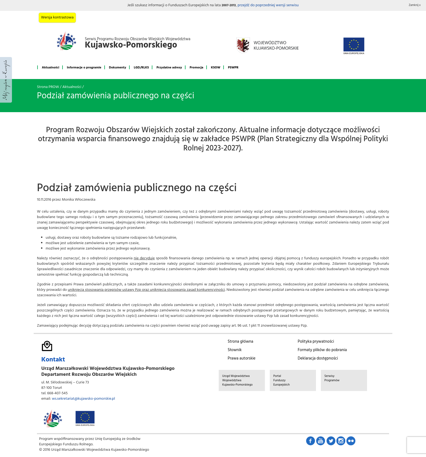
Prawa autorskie (241, 358)
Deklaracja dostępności (318, 358)
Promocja (196, 67)
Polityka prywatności (316, 341)
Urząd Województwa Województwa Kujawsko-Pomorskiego (237, 380)
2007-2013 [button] (229, 5)
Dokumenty (117, 67)
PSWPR (233, 67)
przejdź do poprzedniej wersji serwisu (268, 5)
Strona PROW (48, 87)
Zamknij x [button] (415, 5)
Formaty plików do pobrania (322, 350)
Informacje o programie (84, 67)
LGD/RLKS (141, 67)
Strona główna (240, 341)
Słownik (235, 350)
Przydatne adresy (169, 67)
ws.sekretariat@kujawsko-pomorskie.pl (83, 399)
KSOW (215, 67)
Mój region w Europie (6, 80)
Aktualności (50, 67)
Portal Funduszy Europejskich (281, 380)
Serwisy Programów (332, 378)
